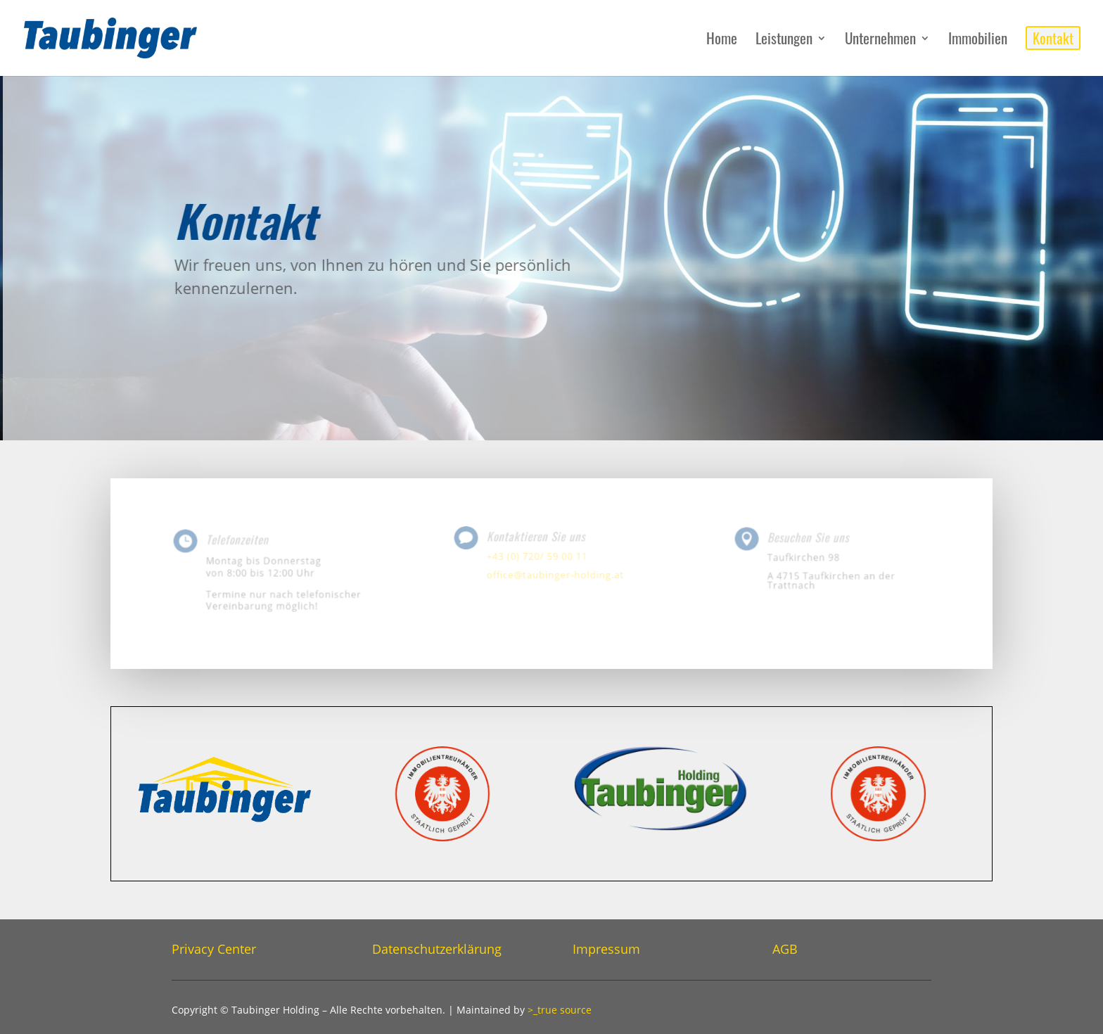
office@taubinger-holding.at (555, 574)
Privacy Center (214, 948)
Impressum (606, 948)
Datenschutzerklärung (437, 948)
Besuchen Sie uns (810, 539)
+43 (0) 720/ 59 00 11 (538, 556)
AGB (785, 948)
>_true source (560, 1009)
